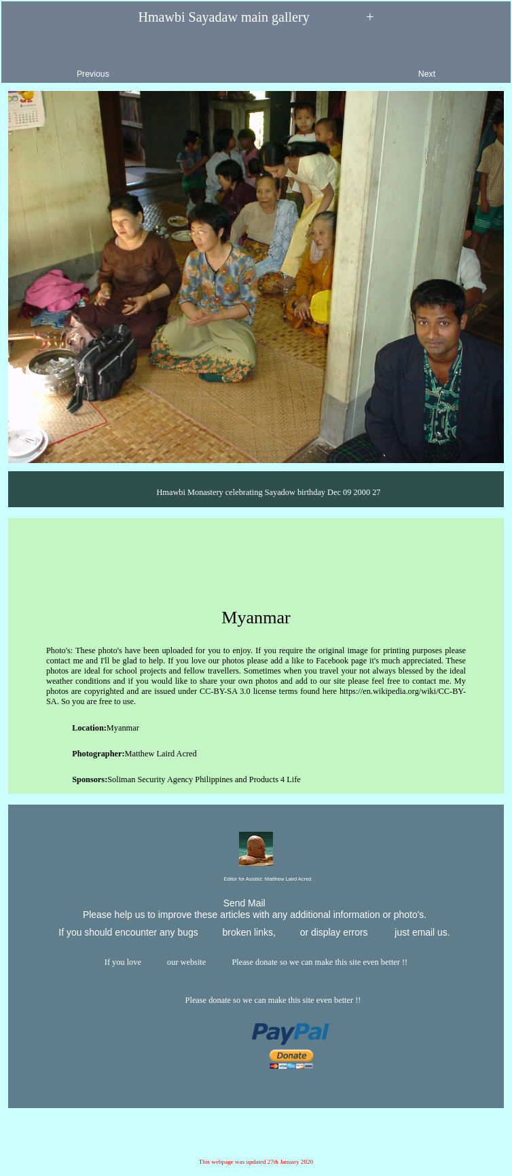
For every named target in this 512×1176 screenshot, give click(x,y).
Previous (61, 62)
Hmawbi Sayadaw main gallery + (256, 17)
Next (457, 62)
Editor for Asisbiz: (255, 880)
